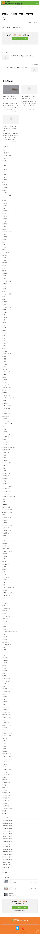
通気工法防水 (6, 642)
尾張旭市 (5, 255)
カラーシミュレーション (9, 541)
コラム (4, 160)
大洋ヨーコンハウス (8, 593)
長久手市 (5, 579)
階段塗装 (5, 611)
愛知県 (4, 270)
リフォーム (5, 304)
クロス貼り (5, 764)
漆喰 (3, 242)
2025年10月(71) (7, 836)
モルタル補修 (6, 408)
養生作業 (5, 621)
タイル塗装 (5, 252)
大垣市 (4, 361)
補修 (3, 244)
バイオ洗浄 (5, 618)
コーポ (4, 683)
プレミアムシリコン (8, 689)
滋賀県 (4, 626)
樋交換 (4, 400)
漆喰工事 (5, 694)
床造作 (4, 673)
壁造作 (4, 741)
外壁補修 (5, 728)
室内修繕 (5, 780)
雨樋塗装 (5, 374)
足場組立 (5, 278)
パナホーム (5, 522)
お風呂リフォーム (7, 733)
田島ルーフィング (7, 405)
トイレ (4, 221)
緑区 (3, 572)
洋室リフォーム (6, 735)
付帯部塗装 (5, 392)
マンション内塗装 (7, 509)
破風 (3, 182)
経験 (3, 296)
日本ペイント (6, 395)
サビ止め (5, 520)
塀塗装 (4, 239)
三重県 (4, 366)
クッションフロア (7, 774)
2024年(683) (6, 862)
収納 (3, 315)
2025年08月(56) (7, 841)
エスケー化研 (6, 722)
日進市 (4, 567)
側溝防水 (5, 787)
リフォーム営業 (6, 294)
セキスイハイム (6, 530)
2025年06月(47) (7, 846)
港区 (3, 605)
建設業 (4, 289)
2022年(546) (6, 867)
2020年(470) (6, 872)
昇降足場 (5, 603)
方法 (3, 325)
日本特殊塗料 (6, 442)
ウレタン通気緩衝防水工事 (10, 631)
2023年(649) (6, 865)
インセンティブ (6, 307)
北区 (3, 499)
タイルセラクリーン (8, 624)
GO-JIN (4, 790)
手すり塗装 (5, 528)
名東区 (4, 546)
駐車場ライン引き (7, 512)
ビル (3, 652)
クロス (4, 743)
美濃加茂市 (5, 543)
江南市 (4, 574)
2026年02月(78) (7, 826)
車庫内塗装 (5, 476)
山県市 (4, 748)
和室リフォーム (6, 725)
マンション (5, 198)
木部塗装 (5, 455)
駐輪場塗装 (5, 533)
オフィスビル (6, 616)
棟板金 (4, 356)
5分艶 (4, 767)
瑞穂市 (4, 457)
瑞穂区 (4, 502)
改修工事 (5, 302)
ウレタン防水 (6, 489)
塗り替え (5, 234)
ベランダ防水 (6, 678)
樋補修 (4, 569)
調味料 (4, 322)
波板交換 (5, 702)
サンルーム (5, 411)
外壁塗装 (5, 179)
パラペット (5, 709)
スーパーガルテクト (8, 486)
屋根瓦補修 (5, 211)
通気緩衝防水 (6, 691)
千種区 (4, 439)
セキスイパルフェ (7, 354)
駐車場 (4, 785)
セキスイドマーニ (7, 525)
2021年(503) (6, 870)
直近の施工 (5, 153)
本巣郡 (4, 470)
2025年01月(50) (7, 859)
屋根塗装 (5, 174)
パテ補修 (5, 554)
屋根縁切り (5, 380)
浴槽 (3, 338)
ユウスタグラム (6, 155)
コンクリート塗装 (7, 424)
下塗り (4, 730)
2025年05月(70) (7, 849)
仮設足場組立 (6, 608)
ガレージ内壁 (6, 681)
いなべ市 (5, 369)
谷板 (3, 598)
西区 (3, 582)
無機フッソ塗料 (6, 387)
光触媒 (4, 465)
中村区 (4, 613)
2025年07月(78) (7, 844)
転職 (3, 291)
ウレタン (5, 364)
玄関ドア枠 (5, 452)
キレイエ (5, 704)
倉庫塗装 (5, 218)
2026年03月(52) (7, 823)
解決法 (4, 348)
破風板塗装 (5, 639)
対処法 (4, 343)
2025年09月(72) (7, 839)
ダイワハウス (6, 491)
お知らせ (5, 158)
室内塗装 (5, 263)
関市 (3, 250)
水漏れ (4, 341)
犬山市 (4, 247)
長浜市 (4, 629)
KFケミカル (5, 548)
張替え (4, 676)
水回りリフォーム (7, 231)
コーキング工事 (6, 281)
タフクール (5, 494)
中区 (3, 655)
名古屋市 (5, 205)
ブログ (4, 19)
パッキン (5, 333)
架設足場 (5, 670)
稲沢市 (4, 377)
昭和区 (4, 515)
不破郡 (4, 481)
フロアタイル (6, 772)
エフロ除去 (5, 431)
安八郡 (4, 665)
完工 (3, 426)
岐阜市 (4, 390)
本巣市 (4, 777)
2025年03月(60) (7, 854)
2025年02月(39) (7, 857)
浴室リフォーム (6, 754)
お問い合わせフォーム (20, 38)
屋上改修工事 (6, 798)
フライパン (5, 317)
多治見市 (5, 203)
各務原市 (5, 216)
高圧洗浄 (5, 192)
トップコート (6, 351)
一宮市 (4, 309)
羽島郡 (4, 811)
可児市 (4, 286)
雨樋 (3, 208)
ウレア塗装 (5, 806)
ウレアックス (6, 473)
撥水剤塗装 (5, 437)
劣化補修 (5, 803)
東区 (3, 600)
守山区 (4, 561)
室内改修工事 (6, 715)
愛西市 (4, 328)
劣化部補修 (5, 564)
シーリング (5, 385)
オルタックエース (7, 551)
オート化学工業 (6, 644)
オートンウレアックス (8, 496)
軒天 (3, 177)
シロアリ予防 (6, 260)
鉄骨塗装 (5, 185)
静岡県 (4, 647)
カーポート (5, 538)
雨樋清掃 (5, 273)
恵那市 (4, 257)
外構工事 (5, 237)
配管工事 (5, 751)
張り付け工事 (6, 450)
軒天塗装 (5, 668)
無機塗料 (5, 556)
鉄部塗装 (5, 478)
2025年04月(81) (7, 852)
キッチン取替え (6, 717)
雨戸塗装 (5, 418)
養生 (3, 172)
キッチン (5, 312)
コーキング (5, 382)
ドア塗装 (5, 663)
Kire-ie (4, 738)
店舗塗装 (5, 403)
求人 (3, 299)
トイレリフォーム (7, 759)
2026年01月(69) (7, 828)
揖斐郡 (4, 429)
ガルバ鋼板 (5, 444)
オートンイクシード (8, 398)
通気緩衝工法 (6, 793)
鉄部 (3, 585)
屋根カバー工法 (6, 483)
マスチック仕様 (6, 463)
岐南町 (4, 813)
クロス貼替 (5, 761)
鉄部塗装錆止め (6, 517)
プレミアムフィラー (8, 712)
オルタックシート (7, 795)
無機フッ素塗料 (6, 507)
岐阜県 (4, 200)
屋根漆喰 (5, 696)
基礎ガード (5, 468)
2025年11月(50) (7, 833)
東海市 (4, 226)
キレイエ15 (5, 707)
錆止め (4, 213)
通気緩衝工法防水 (7, 808)
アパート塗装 (6, 434)
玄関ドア (5, 224)
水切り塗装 (5, 416)
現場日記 (5, 169)
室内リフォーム (6, 746)
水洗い (4, 190)
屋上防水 (5, 657)
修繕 (3, 720)
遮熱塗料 (5, 590)
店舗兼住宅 (5, 660)
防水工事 (5, 187)
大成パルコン (6, 595)
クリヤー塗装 (6, 372)
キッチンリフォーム (8, 756)
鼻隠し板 (5, 637)
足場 (3, 699)
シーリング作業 (6, 195)
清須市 (4, 265)
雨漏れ (4, 686)
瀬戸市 (5, 276)
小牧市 (4, 330)
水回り (4, 346)
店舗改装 (5, 283)
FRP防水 (4, 504)
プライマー (5, 634)
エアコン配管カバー (8, 587)
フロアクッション (7, 769)
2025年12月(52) (7, 831)
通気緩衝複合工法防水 (8, 447)
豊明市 (4, 359)
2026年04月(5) (7, 820)
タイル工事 (5, 421)
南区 (3, 559)
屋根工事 (5, 229)
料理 (3, 320)
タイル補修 (5, 577)
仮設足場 (5, 460)
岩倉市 (4, 535)
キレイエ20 (5, 800)
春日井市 (5, 268)
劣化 (3, 335)
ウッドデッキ (6, 413)
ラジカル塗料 (6, 782)
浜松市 (4, 650)
